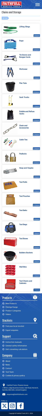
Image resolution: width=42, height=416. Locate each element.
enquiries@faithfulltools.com (17, 394)
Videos (6, 314)
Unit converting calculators (14, 349)
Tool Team (8, 372)
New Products (9, 303)
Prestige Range (10, 307)
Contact (7, 368)
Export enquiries (10, 330)
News (6, 364)
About (6, 361)
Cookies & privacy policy (13, 375)
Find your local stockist (13, 326)
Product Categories (11, 310)
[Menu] (37, 4)
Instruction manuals (12, 342)
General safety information (14, 345)
